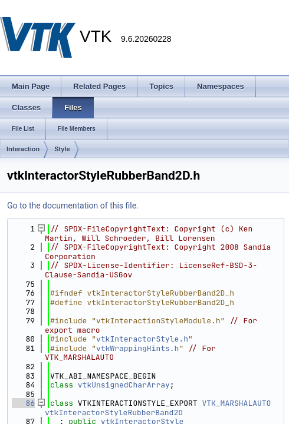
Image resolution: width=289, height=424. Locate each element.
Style (62, 149)
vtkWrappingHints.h (137, 348)
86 (23, 403)
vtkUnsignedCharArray (124, 385)
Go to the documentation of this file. (73, 205)
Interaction (23, 149)
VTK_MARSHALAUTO (236, 403)
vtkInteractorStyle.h (142, 339)
